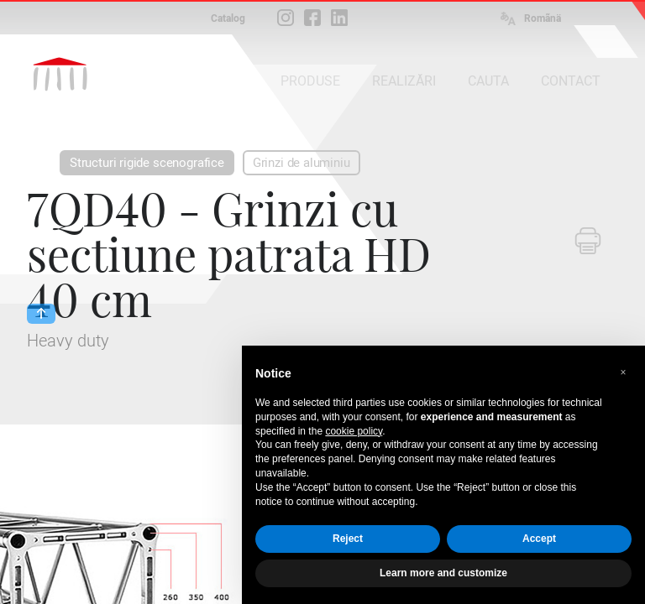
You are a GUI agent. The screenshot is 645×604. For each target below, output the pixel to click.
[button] (623, 372)
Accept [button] (539, 538)
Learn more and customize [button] (443, 573)
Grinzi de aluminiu (301, 162)
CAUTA (488, 81)
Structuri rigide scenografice (147, 162)
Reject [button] (348, 538)
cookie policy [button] (353, 431)
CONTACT (570, 81)
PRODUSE (310, 81)
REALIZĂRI (404, 81)
